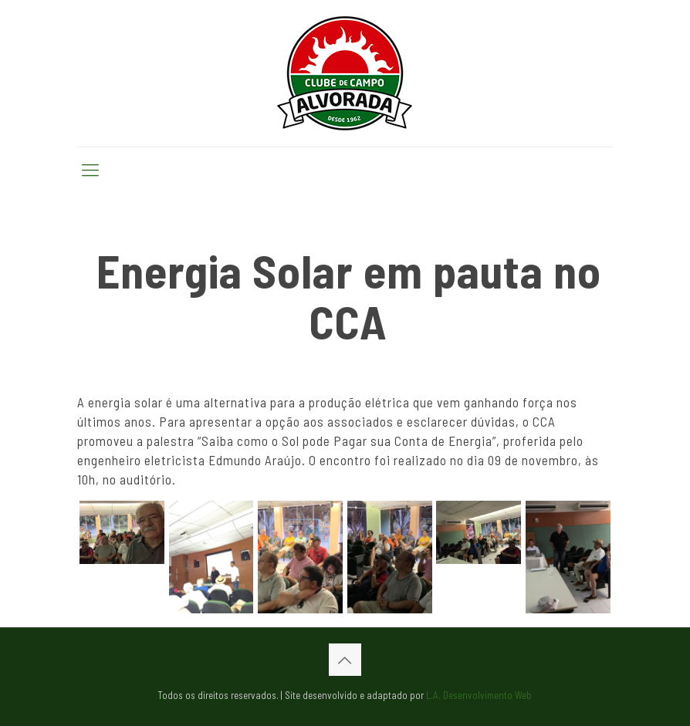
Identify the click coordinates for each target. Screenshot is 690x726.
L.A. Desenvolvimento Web (479, 695)
